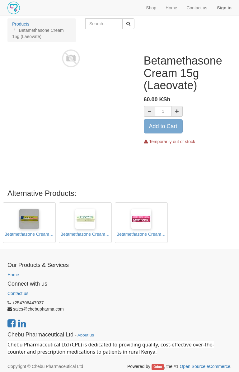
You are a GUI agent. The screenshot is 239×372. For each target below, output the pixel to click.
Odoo (157, 367)
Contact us (17, 293)
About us (85, 335)
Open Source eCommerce (205, 366)
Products (20, 24)
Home (13, 274)
